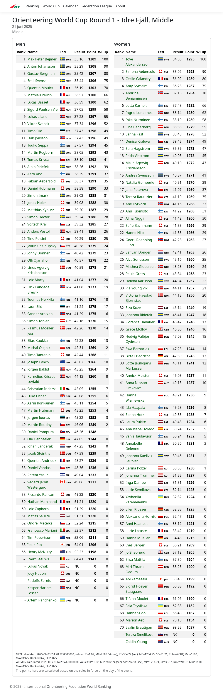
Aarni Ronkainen (40, 403)
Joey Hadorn (37, 573)
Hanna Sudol (135, 613)
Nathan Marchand (42, 501)
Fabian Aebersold (41, 181)
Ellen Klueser (135, 509)
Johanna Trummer (140, 475)
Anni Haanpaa (137, 523)
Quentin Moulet (40, 87)
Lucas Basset (37, 102)
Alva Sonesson (137, 259)
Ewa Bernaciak (137, 348)
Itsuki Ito (34, 544)
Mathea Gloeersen (140, 266)
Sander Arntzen (39, 313)
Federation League (96, 6)
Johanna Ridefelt (138, 314)
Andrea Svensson (139, 175)
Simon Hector (38, 217)
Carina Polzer (136, 468)
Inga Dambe (135, 482)
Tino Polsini (36, 238)
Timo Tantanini (39, 354)
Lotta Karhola (136, 105)
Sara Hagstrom (137, 148)
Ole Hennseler (39, 439)
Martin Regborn (40, 152)
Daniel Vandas (39, 467)
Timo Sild (34, 131)
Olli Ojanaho (37, 260)
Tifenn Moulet (136, 598)
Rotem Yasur (37, 475)
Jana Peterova (136, 189)
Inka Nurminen (137, 119)
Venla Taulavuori (138, 436)
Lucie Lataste (136, 530)
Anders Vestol (38, 231)
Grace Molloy (136, 329)
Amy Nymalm (136, 85)
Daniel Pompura (40, 431)
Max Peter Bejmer (42, 59)
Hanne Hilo (134, 232)
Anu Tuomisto (136, 211)
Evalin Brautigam (139, 627)
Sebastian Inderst (41, 388)
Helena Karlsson (138, 281)
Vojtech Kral (37, 224)
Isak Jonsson (37, 138)
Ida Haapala (135, 407)
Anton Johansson (41, 66)
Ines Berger (135, 545)
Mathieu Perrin (39, 95)
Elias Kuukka (37, 340)
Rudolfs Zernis (39, 580)
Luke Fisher (36, 396)
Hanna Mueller (137, 538)
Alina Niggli (134, 218)
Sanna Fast (134, 134)
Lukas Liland (37, 116)
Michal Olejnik (38, 347)
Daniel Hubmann (41, 188)
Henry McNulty (39, 551)
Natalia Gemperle (139, 182)
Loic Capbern (38, 508)
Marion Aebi (135, 620)
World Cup (51, 6)
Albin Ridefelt (38, 166)
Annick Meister (137, 375)
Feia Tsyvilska (136, 605)
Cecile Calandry (137, 78)
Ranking (32, 6)
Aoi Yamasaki (136, 579)
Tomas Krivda (38, 159)
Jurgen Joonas (38, 417)
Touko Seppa (37, 145)
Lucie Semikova (137, 489)
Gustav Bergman (41, 73)
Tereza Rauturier (138, 196)
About (120, 6)
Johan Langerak (40, 446)
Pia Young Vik (136, 288)
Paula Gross (135, 273)
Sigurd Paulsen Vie (42, 109)
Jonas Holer (36, 202)
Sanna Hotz (134, 414)
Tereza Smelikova (139, 634)
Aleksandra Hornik (140, 516)
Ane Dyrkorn (135, 204)
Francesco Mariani (42, 530)
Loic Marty (35, 279)
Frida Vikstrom (137, 155)
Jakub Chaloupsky (41, 246)
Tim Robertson (39, 537)
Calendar (70, 6)
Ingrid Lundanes (138, 112)
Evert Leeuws (38, 559)
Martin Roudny (39, 424)
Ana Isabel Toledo (139, 429)
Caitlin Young (136, 641)
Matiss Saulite (38, 516)
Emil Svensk (36, 80)
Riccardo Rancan (40, 494)
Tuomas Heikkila (40, 299)
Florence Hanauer (139, 322)
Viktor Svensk (38, 123)
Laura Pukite (135, 421)
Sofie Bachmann (138, 225)
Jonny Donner (38, 253)
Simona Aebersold (140, 71)
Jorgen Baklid (38, 369)
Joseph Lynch (38, 362)
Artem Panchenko (41, 600)
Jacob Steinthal (39, 453)
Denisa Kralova (137, 141)
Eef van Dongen (138, 252)
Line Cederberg (137, 127)
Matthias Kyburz (40, 209)
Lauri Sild (34, 306)
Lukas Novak (37, 566)
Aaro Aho (34, 174)
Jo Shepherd (135, 552)
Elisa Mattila (135, 559)
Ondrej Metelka (39, 523)
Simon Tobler (38, 321)
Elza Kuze (133, 307)
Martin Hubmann (41, 410)
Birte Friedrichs (137, 356)
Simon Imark (37, 195)
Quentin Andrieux (41, 460)
